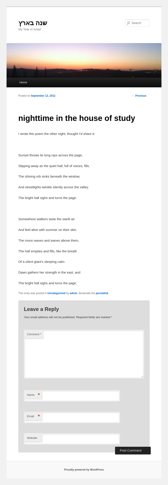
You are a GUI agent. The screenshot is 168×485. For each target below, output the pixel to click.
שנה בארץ (32, 22)
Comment (34, 334)
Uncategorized (56, 293)
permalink (102, 293)
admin (73, 293)
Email (33, 416)
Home (23, 82)
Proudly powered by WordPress (84, 469)
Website (32, 438)
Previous (139, 95)
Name (33, 395)
